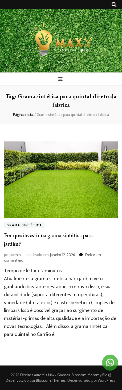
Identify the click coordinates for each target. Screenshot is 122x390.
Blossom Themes (50, 380)
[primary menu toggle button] (61, 79)
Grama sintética (24, 225)
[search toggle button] (114, 4)
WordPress (107, 380)
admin (15, 254)
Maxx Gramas (59, 374)
